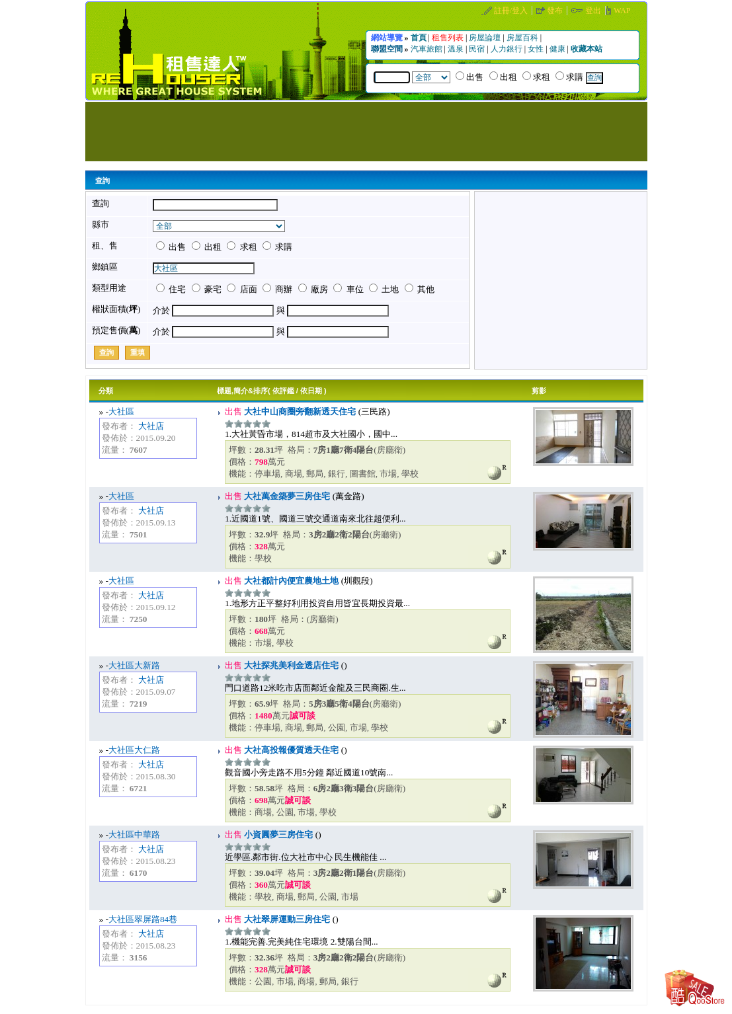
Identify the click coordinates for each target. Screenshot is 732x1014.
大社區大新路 (134, 665)
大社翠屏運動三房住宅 (286, 919)
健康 (558, 49)
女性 (537, 49)
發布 (556, 10)
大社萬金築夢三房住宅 (286, 496)
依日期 (311, 391)
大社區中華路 (134, 834)
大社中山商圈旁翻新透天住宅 (299, 411)
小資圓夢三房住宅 (277, 834)
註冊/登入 (512, 10)
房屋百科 (523, 37)
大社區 (121, 411)
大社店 (151, 426)
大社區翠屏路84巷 (142, 919)
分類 (106, 391)
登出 (594, 10)
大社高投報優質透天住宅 (290, 750)
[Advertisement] (366, 131)
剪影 (539, 391)
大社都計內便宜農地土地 (290, 581)
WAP (622, 10)
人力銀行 (507, 49)
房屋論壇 (486, 37)
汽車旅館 (427, 49)
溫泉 (457, 49)
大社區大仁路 (134, 750)
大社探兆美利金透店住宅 (290, 665)
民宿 (478, 49)
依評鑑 (283, 391)
